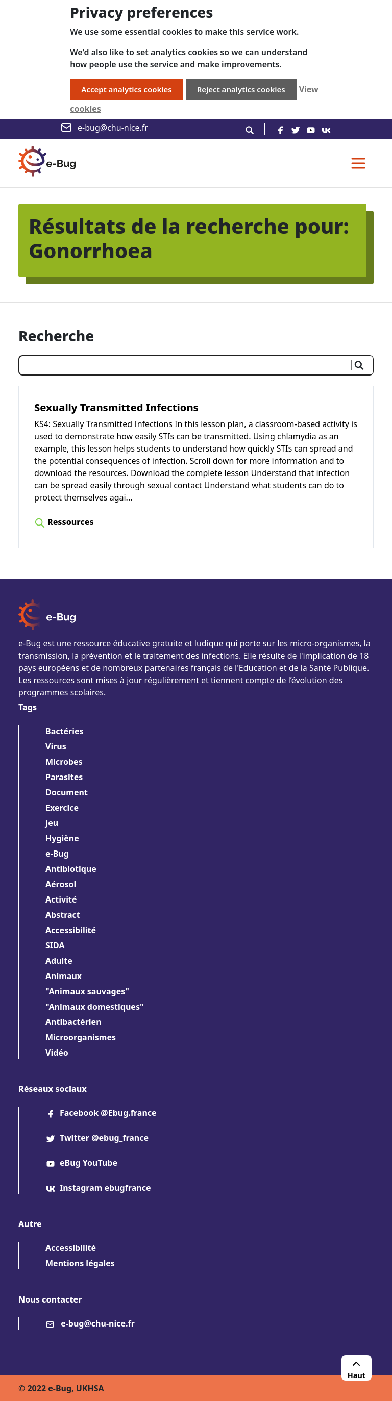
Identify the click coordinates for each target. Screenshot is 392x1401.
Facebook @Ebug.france (101, 1112)
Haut (356, 1369)
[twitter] (295, 129)
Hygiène (62, 838)
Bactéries (64, 731)
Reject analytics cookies (241, 89)
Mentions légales (80, 1263)
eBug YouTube (81, 1162)
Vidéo (56, 1052)
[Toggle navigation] (358, 163)
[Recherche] (249, 129)
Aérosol (60, 884)
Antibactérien (73, 1022)
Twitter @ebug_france (97, 1137)
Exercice (62, 807)
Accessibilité (70, 930)
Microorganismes (80, 1037)
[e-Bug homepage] (47, 163)
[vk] (326, 129)
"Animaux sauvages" (87, 991)
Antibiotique (70, 868)
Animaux (63, 976)
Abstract (62, 914)
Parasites (64, 777)
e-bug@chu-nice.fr (104, 127)
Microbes (64, 761)
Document (66, 792)
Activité (61, 899)
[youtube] (311, 129)
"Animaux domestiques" (94, 1006)
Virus (55, 746)
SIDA (55, 945)
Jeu (51, 823)
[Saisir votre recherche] (184, 365)
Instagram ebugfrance (98, 1187)
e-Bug (57, 853)
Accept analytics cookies (126, 89)
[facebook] (280, 129)
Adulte (58, 960)
